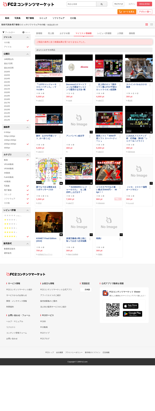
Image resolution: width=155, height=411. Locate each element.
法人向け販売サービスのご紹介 (53, 307)
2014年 (7, 113)
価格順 (132, 33)
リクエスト (11, 327)
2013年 (7, 116)
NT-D (39, 203)
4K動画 (7, 173)
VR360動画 (8, 168)
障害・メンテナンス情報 (16, 301)
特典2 (98, 238)
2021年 (7, 89)
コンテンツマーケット (35, 4)
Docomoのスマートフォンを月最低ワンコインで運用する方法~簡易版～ (76, 87)
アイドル (16, 47)
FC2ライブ (45, 333)
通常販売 (7, 253)
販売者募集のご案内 (48, 301)
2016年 (7, 106)
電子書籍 (30, 18)
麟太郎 (130, 100)
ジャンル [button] (16, 37)
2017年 (7, 103)
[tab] (95, 33)
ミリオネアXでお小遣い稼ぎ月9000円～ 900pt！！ (106, 189)
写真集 (17, 18)
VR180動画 (8, 164)
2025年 (7, 75)
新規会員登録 (144, 4)
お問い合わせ (12, 339)
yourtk (70, 100)
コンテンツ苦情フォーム (16, 333)
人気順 (120, 33)
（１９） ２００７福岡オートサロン (136, 188)
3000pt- (7, 148)
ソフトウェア (59, 18)
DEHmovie (131, 152)
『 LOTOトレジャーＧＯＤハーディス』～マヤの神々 (46, 87)
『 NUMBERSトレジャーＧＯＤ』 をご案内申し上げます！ (76, 189)
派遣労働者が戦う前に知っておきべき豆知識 (76, 239)
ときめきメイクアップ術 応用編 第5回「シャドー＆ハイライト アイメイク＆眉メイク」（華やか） (136, 138)
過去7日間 (8, 63)
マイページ (118, 4)
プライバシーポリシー (74, 352)
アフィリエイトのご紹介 (50, 295)
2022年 (7, 85)
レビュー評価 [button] (16, 210)
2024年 (7, 78)
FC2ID (43, 321)
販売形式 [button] (16, 243)
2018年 (7, 99)
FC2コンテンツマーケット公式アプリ (56, 289)
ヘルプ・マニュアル (14, 321)
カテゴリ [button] (16, 154)
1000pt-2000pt (10, 140)
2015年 (7, 109)
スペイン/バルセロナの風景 (136, 85)
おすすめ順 (65, 33)
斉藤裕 (100, 254)
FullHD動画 (8, 177)
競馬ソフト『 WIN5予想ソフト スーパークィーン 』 (106, 138)
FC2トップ (49, 352)
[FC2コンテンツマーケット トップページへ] (25, 274)
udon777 (41, 100)
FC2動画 (44, 327)
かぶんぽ (131, 203)
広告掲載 (106, 352)
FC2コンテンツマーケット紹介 (19, 289)
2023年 (7, 82)
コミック (43, 18)
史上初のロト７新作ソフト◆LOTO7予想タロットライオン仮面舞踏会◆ (106, 87)
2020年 (7, 92)
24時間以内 (8, 59)
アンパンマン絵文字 (75, 136)
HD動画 (7, 181)
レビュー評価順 (104, 33)
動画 (7, 18)
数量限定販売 (9, 249)
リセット (26, 32)
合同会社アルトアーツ (45, 254)
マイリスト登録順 (83, 33)
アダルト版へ (145, 11)
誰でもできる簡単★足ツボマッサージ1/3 (46, 188)
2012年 (16, 120)
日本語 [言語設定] (87, 290)
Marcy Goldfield (73, 254)
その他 (73, 18)
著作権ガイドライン (92, 352)
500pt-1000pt (9, 136)
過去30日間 (8, 68)
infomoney (101, 203)
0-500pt (7, 132)
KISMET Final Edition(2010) (46, 239)
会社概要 (59, 352)
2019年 (7, 96)
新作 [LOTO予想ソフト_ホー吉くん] (46, 137)
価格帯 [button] (16, 127)
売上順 (51, 33)
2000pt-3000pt (16, 144)
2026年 (7, 72)
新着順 (39, 33)
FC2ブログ (45, 339)
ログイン (132, 4)
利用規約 (10, 307)
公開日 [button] (16, 54)
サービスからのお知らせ (16, 295)
